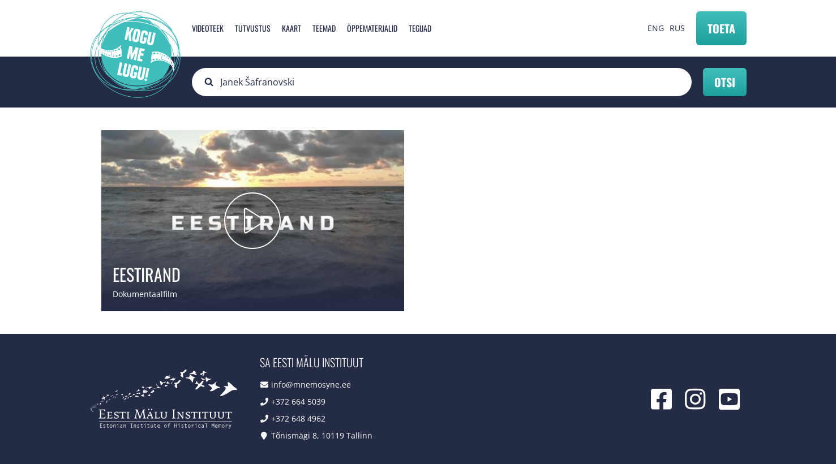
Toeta (721, 28)
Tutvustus (253, 28)
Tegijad (420, 28)
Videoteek (208, 28)
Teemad (324, 28)
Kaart (291, 28)
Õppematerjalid (372, 28)
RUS (677, 28)
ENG (656, 28)
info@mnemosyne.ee (311, 384)
